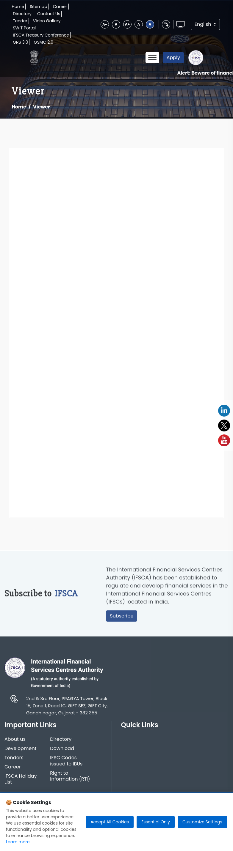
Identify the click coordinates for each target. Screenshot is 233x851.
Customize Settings (202, 822)
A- (104, 24)
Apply (173, 57)
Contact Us (48, 14)
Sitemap (38, 7)
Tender (20, 21)
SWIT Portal (24, 28)
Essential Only (155, 822)
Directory (22, 14)
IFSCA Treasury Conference (41, 35)
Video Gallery (47, 21)
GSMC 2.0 (43, 42)
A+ (127, 24)
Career (60, 7)
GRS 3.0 (20, 42)
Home (18, 7)
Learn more (17, 842)
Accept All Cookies (109, 822)
